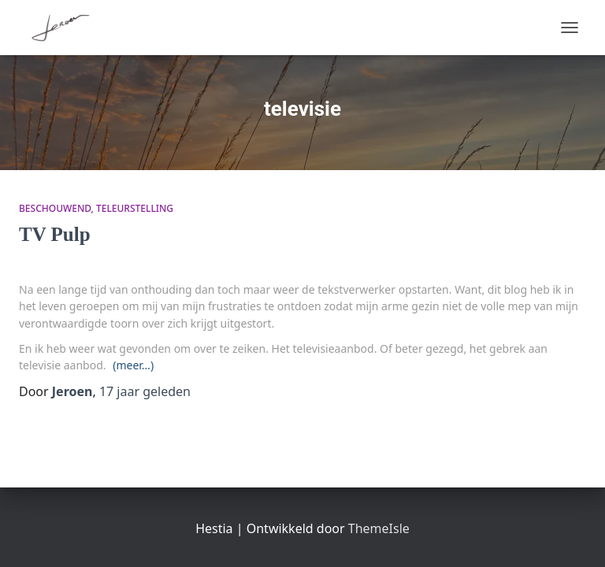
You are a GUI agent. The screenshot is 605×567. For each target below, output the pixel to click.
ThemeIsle (379, 528)
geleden (145, 391)
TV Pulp (55, 234)
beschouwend (55, 208)
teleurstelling (134, 208)
